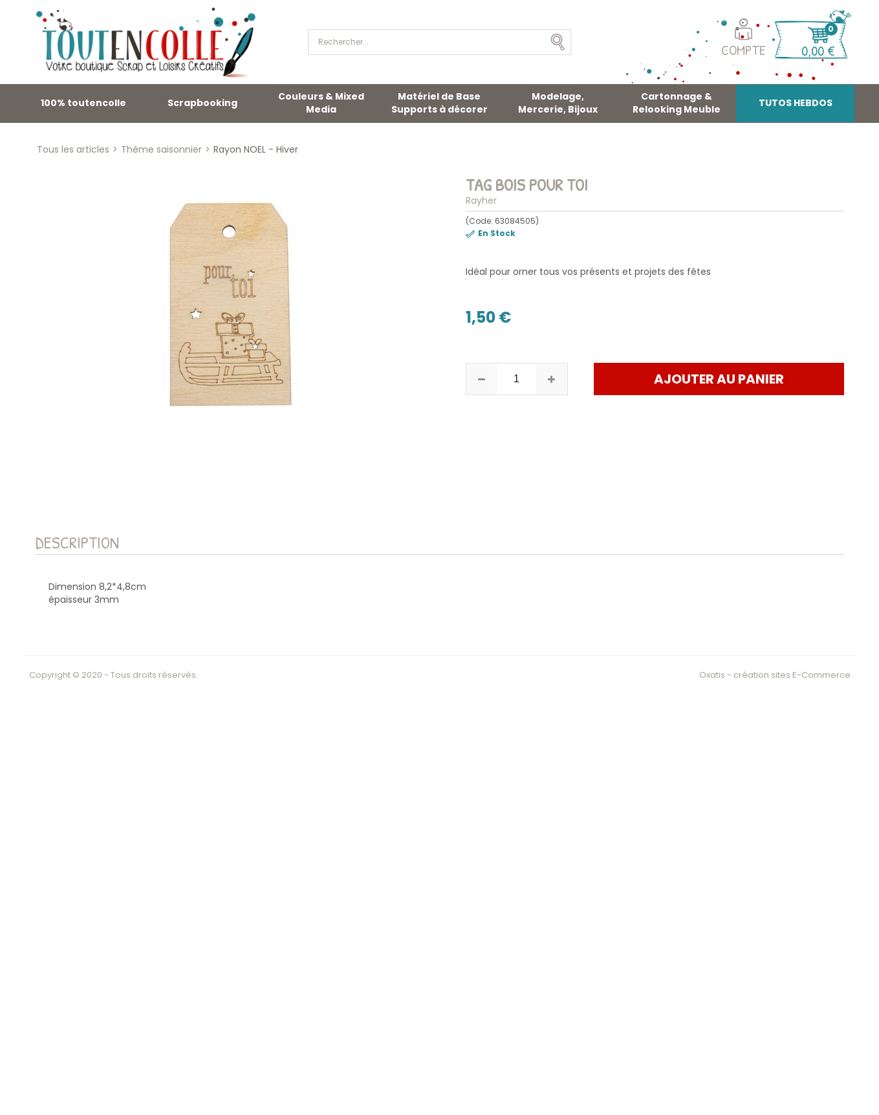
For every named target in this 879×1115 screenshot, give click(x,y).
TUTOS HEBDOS (795, 102)
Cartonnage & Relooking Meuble (677, 103)
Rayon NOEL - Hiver (255, 149)
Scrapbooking (202, 102)
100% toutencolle (83, 102)
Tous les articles (73, 149)
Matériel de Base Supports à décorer (439, 103)
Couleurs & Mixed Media (321, 103)
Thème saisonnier (161, 149)
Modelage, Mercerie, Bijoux (558, 103)
